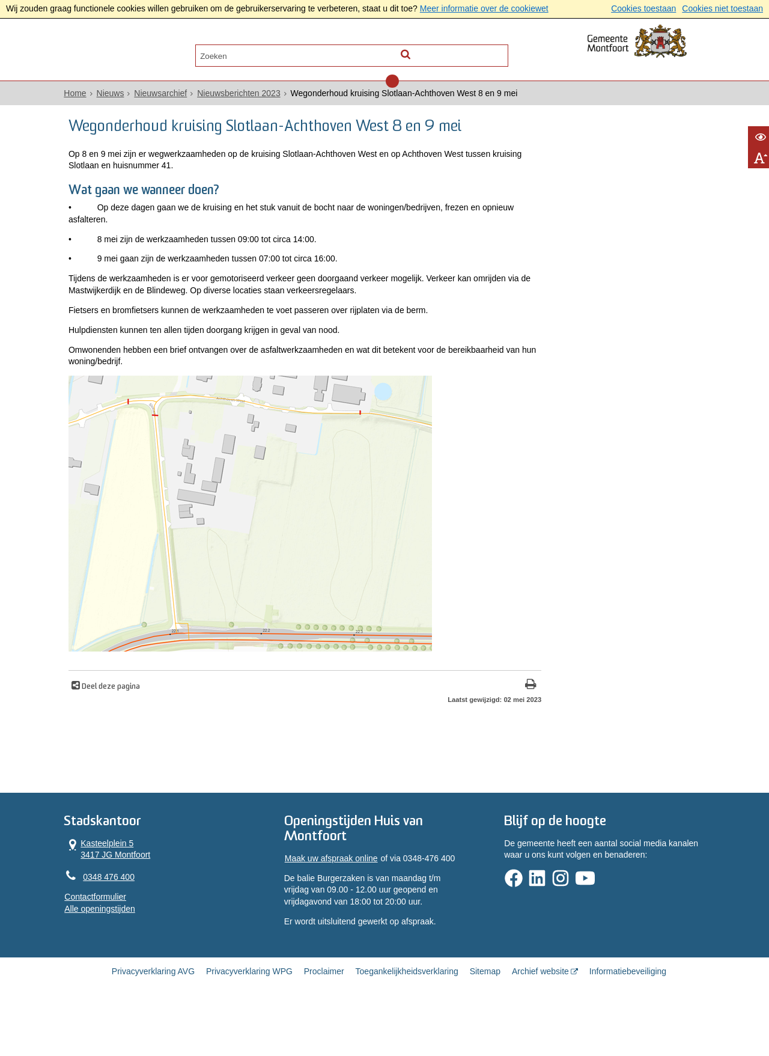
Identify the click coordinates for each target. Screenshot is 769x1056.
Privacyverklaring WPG (249, 1015)
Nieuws (130, 97)
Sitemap (485, 1015)
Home (95, 97)
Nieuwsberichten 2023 (259, 97)
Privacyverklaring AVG (153, 1015)
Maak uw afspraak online (337, 900)
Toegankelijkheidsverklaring (407, 1015)
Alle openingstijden (120, 949)
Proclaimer (324, 1015)
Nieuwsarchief (180, 97)
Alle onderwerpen (133, 52)
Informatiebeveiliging (627, 1015)
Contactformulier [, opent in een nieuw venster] (116, 937)
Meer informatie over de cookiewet (484, 8)
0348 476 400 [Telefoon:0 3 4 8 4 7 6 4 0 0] (129, 917)
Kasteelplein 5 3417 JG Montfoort (128, 888)
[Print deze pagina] (444, 721)
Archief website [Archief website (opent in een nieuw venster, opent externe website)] (540, 1015)
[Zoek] (488, 52)
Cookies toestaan (643, 8)
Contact (211, 52)
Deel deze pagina (132, 723)
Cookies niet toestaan (722, 8)
